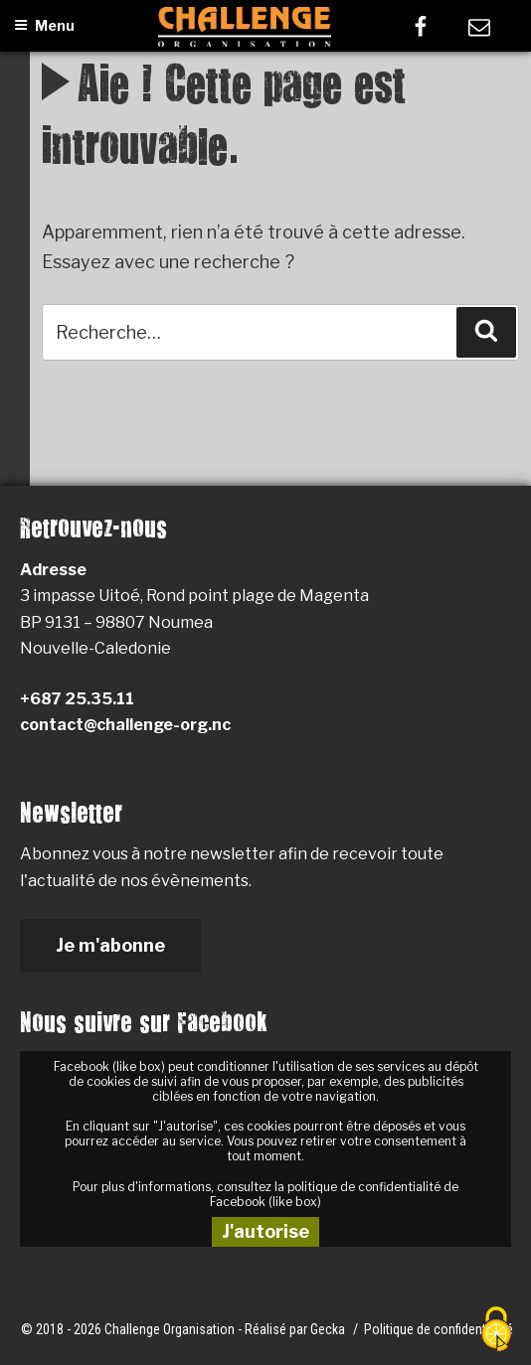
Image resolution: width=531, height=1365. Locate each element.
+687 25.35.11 (77, 698)
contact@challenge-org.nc (125, 724)
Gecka (329, 1329)
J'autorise (265, 1231)
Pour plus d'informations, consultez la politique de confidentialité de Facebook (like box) (265, 1194)
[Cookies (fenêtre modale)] (496, 1330)
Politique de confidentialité (438, 1329)
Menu (44, 25)
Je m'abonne (110, 945)
